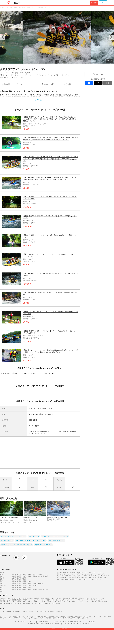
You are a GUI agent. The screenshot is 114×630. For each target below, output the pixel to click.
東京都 (40, 576)
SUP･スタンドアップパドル (65, 574)
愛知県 (24, 582)
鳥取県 (14, 585)
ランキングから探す (5, 611)
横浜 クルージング (83, 600)
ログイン (103, 3)
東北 (1, 574)
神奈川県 (45, 576)
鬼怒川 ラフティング (64, 601)
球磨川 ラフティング (77, 601)
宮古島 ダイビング (37, 603)
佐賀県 (19, 589)
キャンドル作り (61, 577)
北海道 (2, 572)
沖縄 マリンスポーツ (6, 603)
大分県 (35, 589)
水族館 (92, 579)
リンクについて (20, 622)
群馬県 (19, 576)
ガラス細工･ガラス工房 (76, 572)
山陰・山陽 (3, 585)
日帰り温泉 (88, 572)
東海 (1, 582)
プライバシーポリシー (71, 623)
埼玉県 (29, 576)
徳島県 (14, 587)
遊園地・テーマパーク (89, 576)
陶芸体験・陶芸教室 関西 (41, 598)
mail (107, 83)
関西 (1, 583)
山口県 (35, 585)
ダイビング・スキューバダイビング (85, 574)
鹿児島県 (45, 589)
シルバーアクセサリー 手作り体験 (77, 577)
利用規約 (92, 622)
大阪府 (24, 583)
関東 (1, 576)
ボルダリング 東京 (56, 598)
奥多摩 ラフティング (39, 601)
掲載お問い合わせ (28, 611)
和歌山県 (40, 583)
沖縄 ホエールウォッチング (24, 601)
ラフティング (102, 577)
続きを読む (39, 100)
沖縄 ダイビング (17, 598)
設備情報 (67, 84)
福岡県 (14, 589)
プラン (19, 84)
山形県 (35, 574)
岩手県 (19, 574)
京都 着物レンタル (5, 598)
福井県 (24, 580)
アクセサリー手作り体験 (64, 576)
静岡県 (14, 582)
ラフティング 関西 (90, 601)
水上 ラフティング (70, 600)
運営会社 (86, 623)
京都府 (19, 583)
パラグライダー (77, 576)
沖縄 (1, 591)
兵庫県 (29, 583)
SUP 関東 (47, 603)
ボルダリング (92, 577)
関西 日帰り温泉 (17, 600)
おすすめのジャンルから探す (66, 569)
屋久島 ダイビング (5, 600)
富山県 (14, 580)
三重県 (29, 582)
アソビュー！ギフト (40, 611)
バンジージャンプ (83, 579)
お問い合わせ (43, 622)
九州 (1, 589)
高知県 (29, 587)
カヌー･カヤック (97, 572)
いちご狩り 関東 (102, 601)
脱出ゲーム (73, 579)
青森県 (14, 574)
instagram (16, 557)
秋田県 (29, 574)
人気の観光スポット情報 (55, 611)
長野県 (19, 578)
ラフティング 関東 (44, 600)
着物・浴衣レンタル (62, 579)
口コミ (31, 84)
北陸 (1, 580)
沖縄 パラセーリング (96, 600)
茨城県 (24, 576)
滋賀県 (14, 583)
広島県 (29, 585)
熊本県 (29, 589)
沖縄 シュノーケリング (97, 598)
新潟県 (24, 578)
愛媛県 (24, 587)
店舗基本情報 (47, 84)
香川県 (19, 587)
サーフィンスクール (103, 576)
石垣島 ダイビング (84, 598)
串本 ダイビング (51, 601)
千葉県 (35, 576)
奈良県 (35, 583)
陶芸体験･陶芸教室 (62, 572)
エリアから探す (5, 569)
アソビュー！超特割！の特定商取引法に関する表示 (42, 623)
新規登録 (94, 3)
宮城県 (24, 574)
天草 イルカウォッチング (7, 601)
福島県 (40, 574)
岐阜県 (19, 582)
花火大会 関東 (56, 603)
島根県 (19, 585)
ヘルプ (32, 622)
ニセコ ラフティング (58, 600)
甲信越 (2, 578)
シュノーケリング (102, 574)
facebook (89, 83)
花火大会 (98, 579)
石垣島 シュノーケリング (30, 600)
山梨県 (14, 578)
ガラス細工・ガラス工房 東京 (22, 603)
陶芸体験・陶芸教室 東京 (70, 598)
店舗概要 (6, 84)
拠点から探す (17, 611)
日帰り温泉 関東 (28, 598)
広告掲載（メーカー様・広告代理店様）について (68, 622)
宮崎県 (40, 589)
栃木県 (14, 576)
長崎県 (24, 589)
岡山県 (24, 585)
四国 (1, 587)
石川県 (19, 580)
